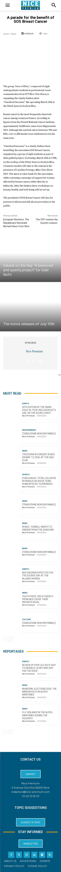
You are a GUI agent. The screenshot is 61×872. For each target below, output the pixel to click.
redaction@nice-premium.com (30, 791)
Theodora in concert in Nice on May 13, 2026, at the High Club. (38, 457)
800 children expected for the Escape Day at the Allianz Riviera (37, 575)
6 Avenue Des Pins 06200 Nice (30, 787)
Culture (26, 619)
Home (6, 33)
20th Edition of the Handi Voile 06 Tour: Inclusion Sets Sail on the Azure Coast (39, 410)
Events (25, 403)
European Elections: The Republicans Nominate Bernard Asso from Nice (16, 223)
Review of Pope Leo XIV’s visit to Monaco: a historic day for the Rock (39, 668)
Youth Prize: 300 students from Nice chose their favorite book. (37, 599)
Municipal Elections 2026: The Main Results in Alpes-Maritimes (39, 691)
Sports (26, 474)
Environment (29, 430)
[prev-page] (5, 639)
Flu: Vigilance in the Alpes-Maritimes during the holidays (37, 715)
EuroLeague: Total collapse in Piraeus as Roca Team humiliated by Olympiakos (39, 481)
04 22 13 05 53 (30, 796)
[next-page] (10, 639)
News (13, 33)
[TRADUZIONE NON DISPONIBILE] (39, 433)
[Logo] (30, 5)
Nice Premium (34, 351)
